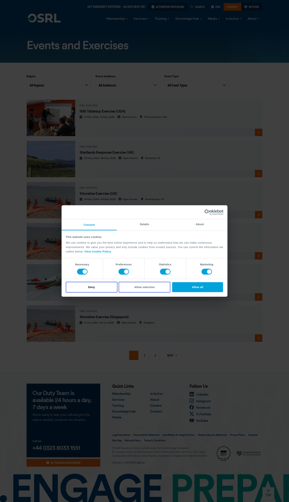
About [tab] (200, 224)
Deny (91, 287)
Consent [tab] (89, 224)
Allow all (197, 287)
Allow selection (144, 287)
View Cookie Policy (97, 251)
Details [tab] (144, 224)
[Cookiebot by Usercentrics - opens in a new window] (207, 212)
